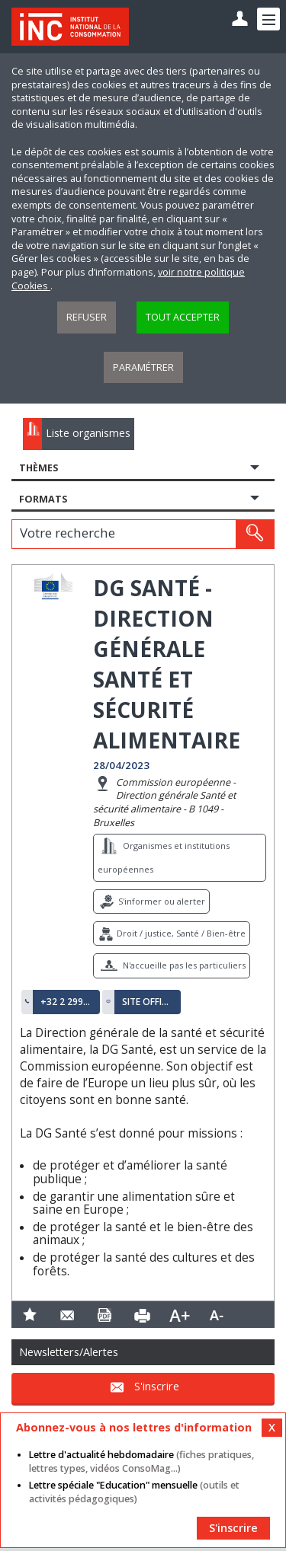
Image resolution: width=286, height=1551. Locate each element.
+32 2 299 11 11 (66, 1002)
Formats (43, 499)
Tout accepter (183, 317)
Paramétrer (143, 367)
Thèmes (38, 467)
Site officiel (148, 1002)
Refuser (86, 317)
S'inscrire (156, 1387)
